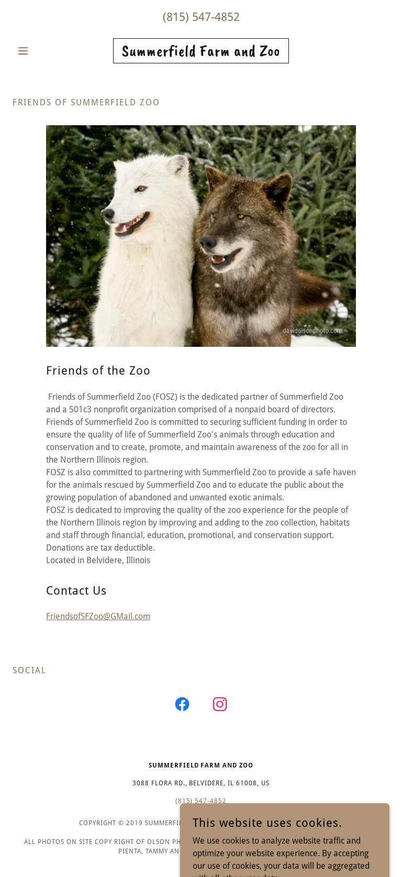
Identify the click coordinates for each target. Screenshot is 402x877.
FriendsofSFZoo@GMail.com (98, 616)
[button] (41, 50)
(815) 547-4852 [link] (201, 17)
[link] (201, 53)
